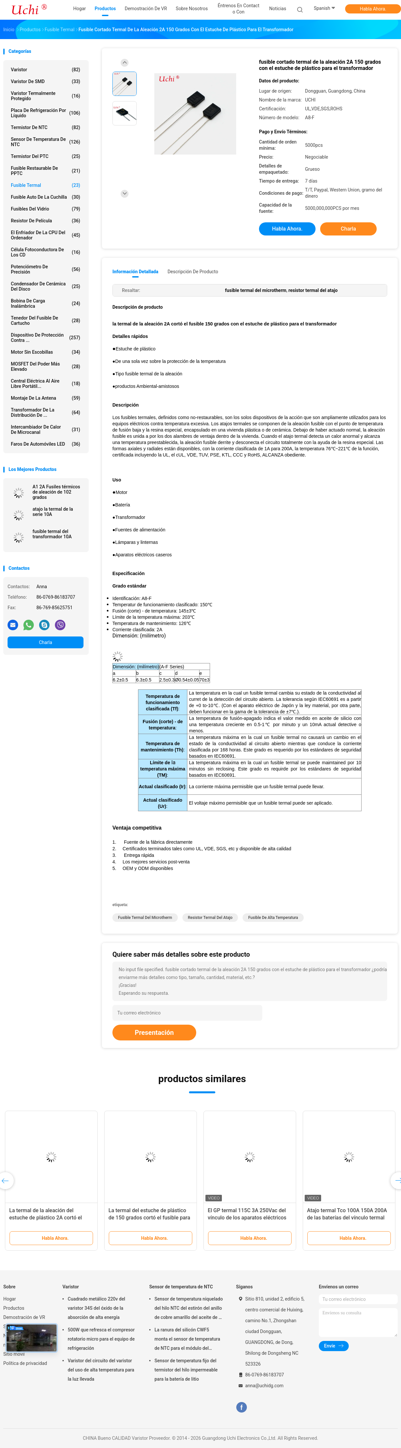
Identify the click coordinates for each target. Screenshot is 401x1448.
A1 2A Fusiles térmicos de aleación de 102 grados (56, 492)
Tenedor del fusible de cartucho (45, 320)
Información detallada (135, 271)
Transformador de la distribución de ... (45, 412)
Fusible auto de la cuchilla (45, 197)
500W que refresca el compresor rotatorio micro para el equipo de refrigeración (101, 1339)
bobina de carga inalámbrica (45, 303)
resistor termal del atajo (210, 917)
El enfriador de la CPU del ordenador (45, 235)
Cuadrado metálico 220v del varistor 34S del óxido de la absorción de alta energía (96, 1308)
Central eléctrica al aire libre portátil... (45, 383)
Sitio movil (14, 1354)
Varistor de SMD (45, 81)
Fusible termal (45, 185)
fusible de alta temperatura (273, 917)
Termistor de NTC (45, 127)
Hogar (9, 1299)
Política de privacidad (25, 1363)
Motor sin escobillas (45, 352)
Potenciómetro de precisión (45, 269)
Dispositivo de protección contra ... (45, 337)
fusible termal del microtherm (145, 917)
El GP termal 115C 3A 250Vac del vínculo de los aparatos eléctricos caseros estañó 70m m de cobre (247, 1217)
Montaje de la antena (45, 398)
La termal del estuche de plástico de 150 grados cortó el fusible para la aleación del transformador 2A (149, 1217)
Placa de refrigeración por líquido (45, 113)
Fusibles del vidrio (45, 209)
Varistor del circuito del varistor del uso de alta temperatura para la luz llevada (101, 1370)
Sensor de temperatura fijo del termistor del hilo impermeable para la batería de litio (186, 1370)
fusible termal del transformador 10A (52, 534)
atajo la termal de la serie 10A (53, 511)
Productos (13, 1308)
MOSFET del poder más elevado (45, 366)
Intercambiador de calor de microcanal (45, 429)
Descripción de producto (193, 271)
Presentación (154, 1032)
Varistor (45, 69)
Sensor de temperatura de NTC (45, 142)
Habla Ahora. (373, 8)
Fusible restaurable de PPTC (45, 171)
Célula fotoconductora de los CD (45, 252)
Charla (45, 642)
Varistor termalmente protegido (45, 96)
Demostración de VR (24, 1317)
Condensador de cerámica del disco (45, 286)
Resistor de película (45, 220)
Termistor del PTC (45, 156)
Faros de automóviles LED (45, 444)
